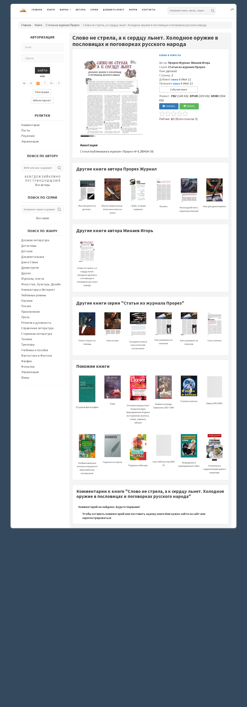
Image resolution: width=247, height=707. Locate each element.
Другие (26, 273)
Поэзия (26, 306)
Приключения (30, 311)
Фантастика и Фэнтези (36, 355)
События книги (178, 89)
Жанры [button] (64, 9)
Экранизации (30, 141)
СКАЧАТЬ (168, 106)
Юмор (25, 377)
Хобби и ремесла (170, 55)
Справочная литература (37, 328)
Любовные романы (33, 295)
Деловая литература (35, 240)
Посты (25, 130)
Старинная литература (36, 334)
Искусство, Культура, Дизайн (41, 284)
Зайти (42, 70)
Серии (94, 9)
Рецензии (28, 136)
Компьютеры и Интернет (38, 289)
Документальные (32, 257)
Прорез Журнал (179, 63)
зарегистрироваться (96, 518)
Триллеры (28, 344)
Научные (27, 300)
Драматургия (30, 267)
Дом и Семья (29, 262)
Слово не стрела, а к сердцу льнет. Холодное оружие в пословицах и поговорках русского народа (87, 268)
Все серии (42, 218)
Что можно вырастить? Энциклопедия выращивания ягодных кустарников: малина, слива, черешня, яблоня (138, 405)
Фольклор (28, 366)
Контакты (149, 9)
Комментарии (30, 125)
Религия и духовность (36, 323)
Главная (37, 9)
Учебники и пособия (34, 350)
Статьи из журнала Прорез (63, 25)
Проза (25, 317)
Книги (51, 9)
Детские (27, 251)
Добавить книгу (113, 9)
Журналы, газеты (32, 278)
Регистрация (42, 92)
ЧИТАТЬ (189, 106)
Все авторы (42, 185)
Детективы (28, 246)
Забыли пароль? (42, 100)
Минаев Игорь (200, 63)
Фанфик (26, 361)
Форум (133, 9)
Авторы (81, 9)
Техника (26, 339)
